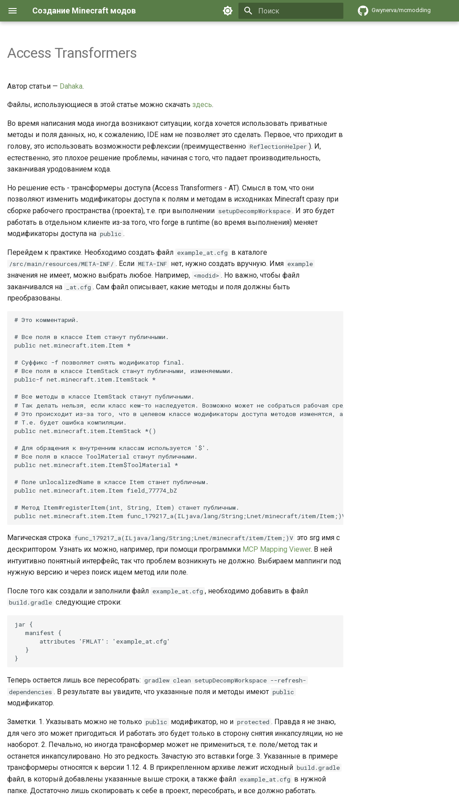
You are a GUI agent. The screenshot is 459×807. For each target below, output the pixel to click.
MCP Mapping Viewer (276, 549)
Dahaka (71, 86)
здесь (202, 104)
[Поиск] (290, 11)
